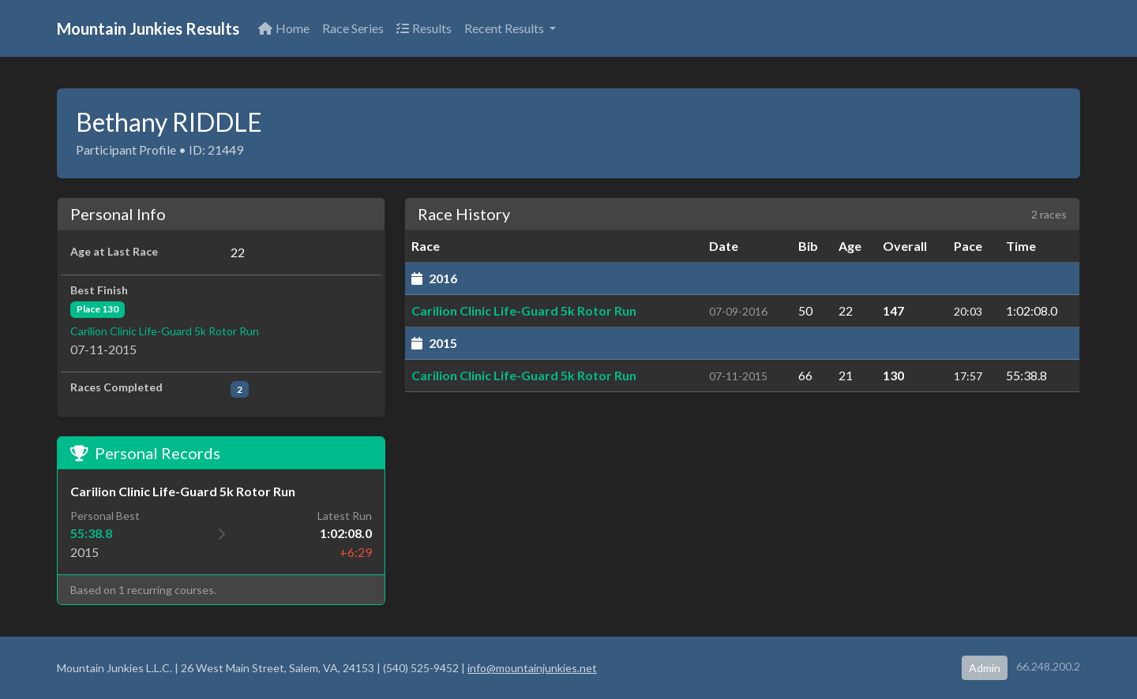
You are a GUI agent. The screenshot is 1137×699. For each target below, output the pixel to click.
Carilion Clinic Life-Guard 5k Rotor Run (164, 331)
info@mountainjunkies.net (532, 668)
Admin (984, 668)
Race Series (353, 28)
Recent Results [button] (505, 28)
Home (284, 28)
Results (424, 28)
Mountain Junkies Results (148, 28)
